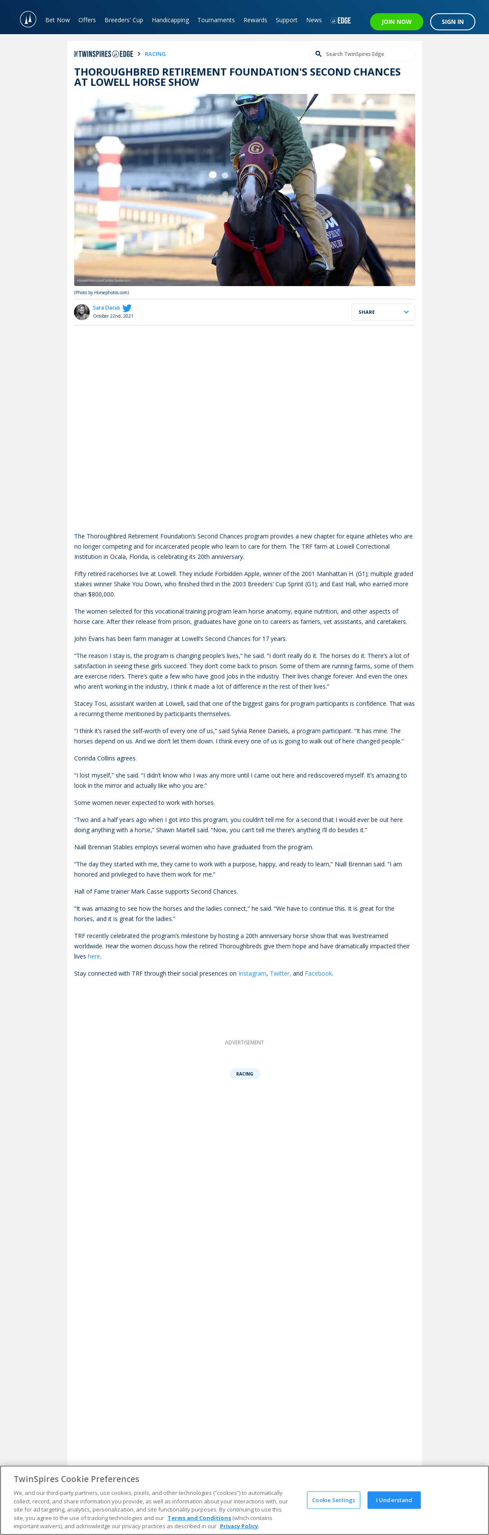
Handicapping (170, 20)
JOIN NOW (397, 22)
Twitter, (280, 973)
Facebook (318, 973)
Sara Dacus (106, 307)
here (94, 956)
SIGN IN (453, 22)
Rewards (255, 20)
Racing (244, 1074)
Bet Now (57, 20)
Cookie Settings (333, 1499)
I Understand (394, 1499)
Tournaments (216, 20)
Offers (87, 20)
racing (155, 54)
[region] (244, 1500)
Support (287, 20)
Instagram (252, 973)
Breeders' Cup (123, 20)
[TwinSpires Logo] (24, 17)
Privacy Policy (239, 1526)
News (314, 20)
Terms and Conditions (199, 1518)
